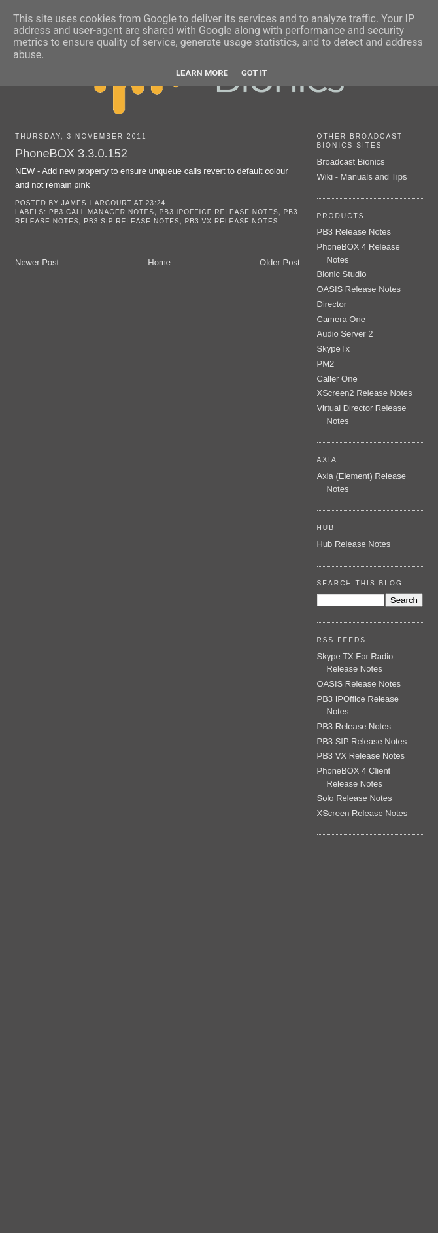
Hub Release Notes (354, 544)
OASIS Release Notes (359, 289)
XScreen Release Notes (362, 813)
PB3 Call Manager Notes (101, 212)
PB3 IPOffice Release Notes (219, 212)
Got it (254, 73)
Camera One (341, 319)
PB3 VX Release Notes (231, 221)
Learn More (202, 73)
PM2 (326, 364)
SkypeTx (333, 348)
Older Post (279, 262)
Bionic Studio (342, 274)
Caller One (337, 379)
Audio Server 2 (345, 333)
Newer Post (37, 262)
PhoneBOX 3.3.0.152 (71, 153)
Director (332, 304)
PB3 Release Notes (354, 232)
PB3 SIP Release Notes (132, 221)
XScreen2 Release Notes (365, 393)
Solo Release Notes (354, 798)
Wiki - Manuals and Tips (362, 177)
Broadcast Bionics (351, 162)
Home (159, 262)
